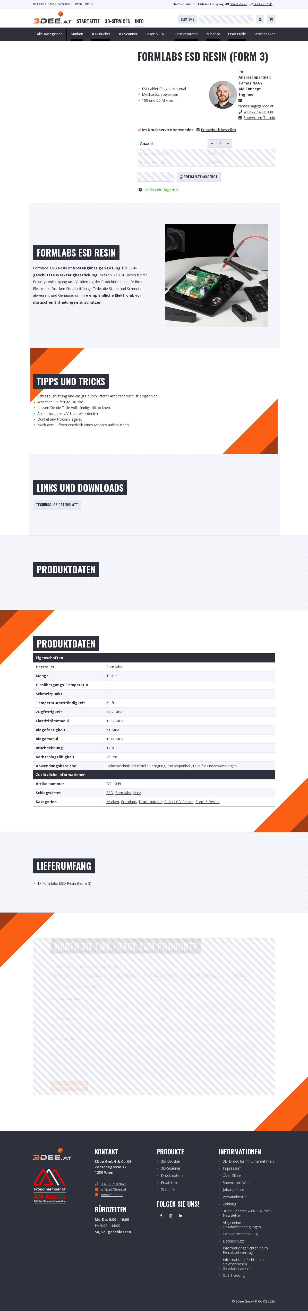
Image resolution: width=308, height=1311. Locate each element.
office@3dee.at (238, 4)
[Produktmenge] (220, 143)
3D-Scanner (171, 1168)
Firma (161, 1018)
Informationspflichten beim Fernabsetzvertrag (245, 1250)
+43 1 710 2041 (262, 4)
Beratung (187, 19)
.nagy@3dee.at (255, 106)
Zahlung (229, 1204)
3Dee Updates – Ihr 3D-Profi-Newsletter (247, 1213)
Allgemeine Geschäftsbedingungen (242, 1225)
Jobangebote (233, 1190)
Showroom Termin (259, 117)
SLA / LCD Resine (178, 802)
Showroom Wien (237, 1183)
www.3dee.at (112, 1194)
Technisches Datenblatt (57, 504)
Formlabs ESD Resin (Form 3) (73, 4)
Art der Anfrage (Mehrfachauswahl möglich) (88, 966)
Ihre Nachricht (62, 1038)
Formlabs (123, 793)
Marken (112, 802)
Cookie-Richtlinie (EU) (240, 1234)
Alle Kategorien (50, 33)
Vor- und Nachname (69, 998)
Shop (49, 4)
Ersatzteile (169, 1183)
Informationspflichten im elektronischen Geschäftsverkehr (243, 1264)
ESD (109, 793)
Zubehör (168, 1190)
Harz (137, 793)
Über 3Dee (232, 1175)
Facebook (161, 1216)
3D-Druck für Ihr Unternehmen (248, 1161)
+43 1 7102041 (113, 1183)
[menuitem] (88, 21)
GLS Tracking (234, 1275)
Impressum (232, 1168)
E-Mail (163, 998)
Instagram (171, 1216)
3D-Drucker (170, 1161)
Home (38, 4)
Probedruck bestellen (218, 129)
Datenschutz (233, 1241)
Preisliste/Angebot (199, 176)
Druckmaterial (150, 802)
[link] (88, 21)
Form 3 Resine (207, 802)
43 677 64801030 (258, 111)
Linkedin (180, 1216)
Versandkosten (235, 1197)
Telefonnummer (66, 1018)
